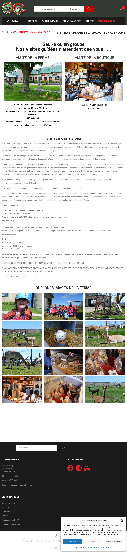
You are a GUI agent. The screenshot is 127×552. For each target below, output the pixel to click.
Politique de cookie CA (10, 520)
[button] (122, 520)
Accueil (5, 32)
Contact (5, 516)
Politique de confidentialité (100, 547)
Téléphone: (6, 476)
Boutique (5, 507)
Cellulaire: (6, 480)
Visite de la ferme (9, 503)
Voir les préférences (113, 541)
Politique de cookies (83, 547)
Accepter (72, 541)
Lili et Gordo (6, 512)
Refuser (93, 541)
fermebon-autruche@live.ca (20, 485)
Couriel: (17, 485)
